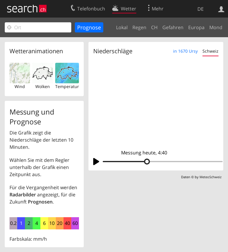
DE (200, 9)
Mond (215, 27)
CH (154, 27)
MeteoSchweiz (210, 177)
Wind (20, 86)
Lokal (122, 27)
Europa (196, 27)
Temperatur (67, 86)
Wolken (42, 86)
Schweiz (210, 51)
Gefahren (172, 27)
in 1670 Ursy (185, 51)
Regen (139, 27)
